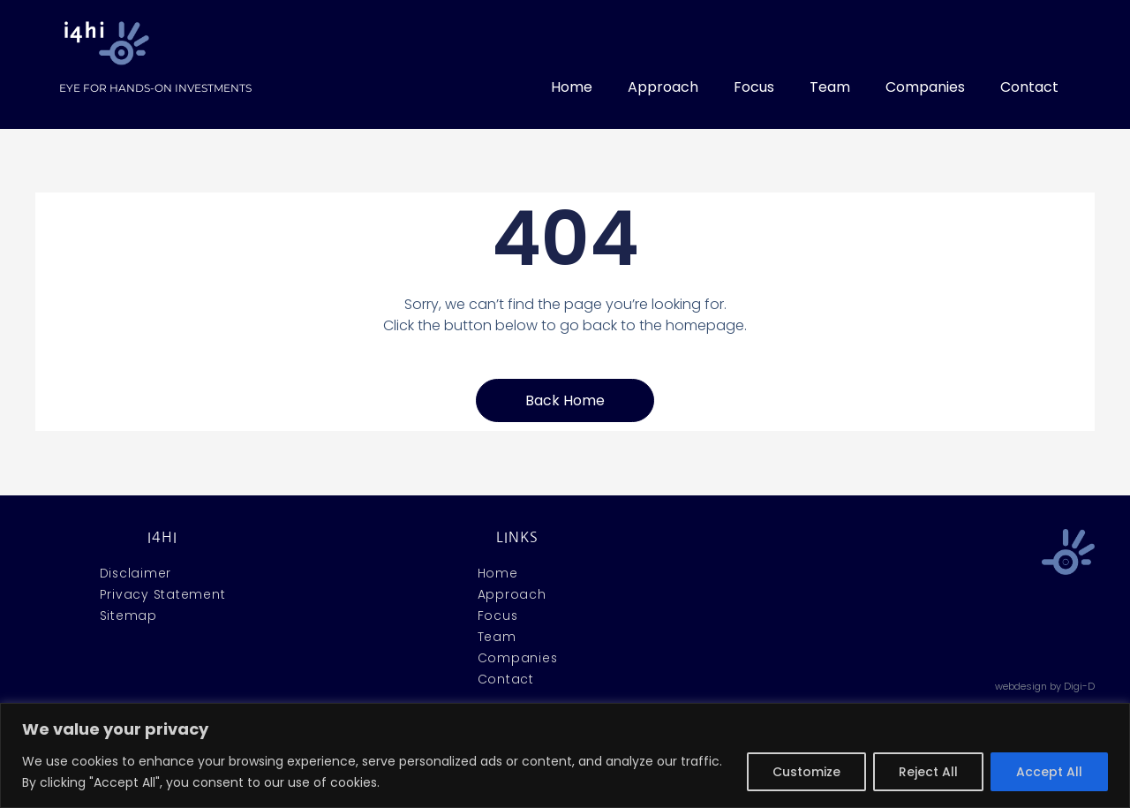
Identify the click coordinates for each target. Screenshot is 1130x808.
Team (830, 87)
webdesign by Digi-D (1045, 686)
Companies (925, 87)
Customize (806, 772)
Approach (663, 87)
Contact (1029, 87)
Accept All (1049, 772)
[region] (565, 755)
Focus (754, 87)
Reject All (928, 772)
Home (571, 87)
